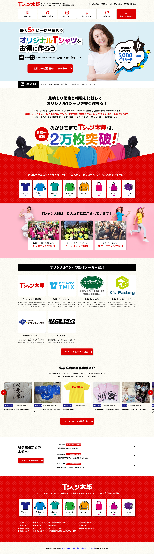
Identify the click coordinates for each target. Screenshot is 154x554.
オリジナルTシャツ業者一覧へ (77, 421)
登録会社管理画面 (87, 528)
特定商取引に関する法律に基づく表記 (63, 531)
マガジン (38, 528)
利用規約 (53, 525)
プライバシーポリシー (57, 528)
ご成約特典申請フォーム (58, 522)
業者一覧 (23, 525)
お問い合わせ (116, 4)
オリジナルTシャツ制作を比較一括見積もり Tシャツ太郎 (78, 548)
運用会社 (83, 525)
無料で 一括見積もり (50, 68)
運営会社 (105, 4)
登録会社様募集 (85, 522)
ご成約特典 (94, 4)
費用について (24, 531)
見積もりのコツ (40, 522)
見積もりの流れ (25, 528)
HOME (22, 522)
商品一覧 (38, 525)
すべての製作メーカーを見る (77, 352)
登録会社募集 (130, 4)
